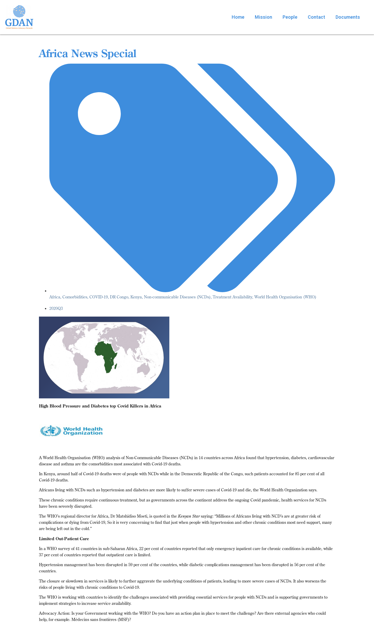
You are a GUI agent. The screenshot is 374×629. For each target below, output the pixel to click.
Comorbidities (74, 296)
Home (238, 17)
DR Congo (119, 296)
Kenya (136, 296)
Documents (348, 17)
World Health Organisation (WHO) (285, 296)
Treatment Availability (232, 296)
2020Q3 (56, 308)
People (290, 17)
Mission (263, 17)
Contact (316, 17)
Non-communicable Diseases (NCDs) (177, 296)
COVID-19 (98, 296)
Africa (54, 296)
